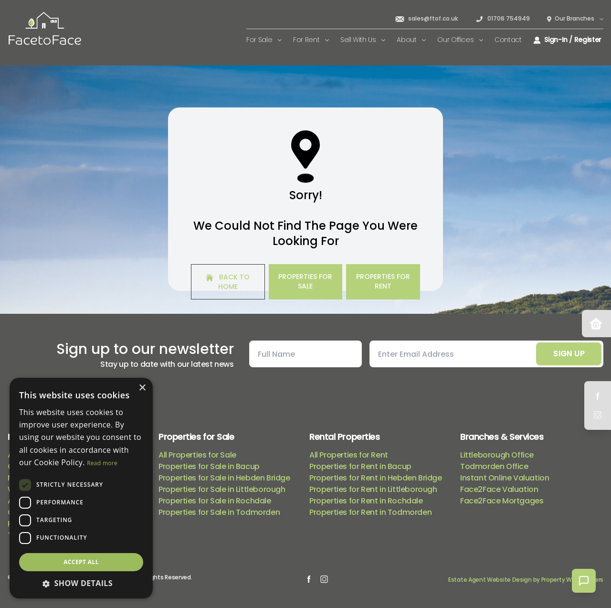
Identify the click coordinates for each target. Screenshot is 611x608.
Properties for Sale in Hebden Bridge (224, 477)
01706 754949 (502, 18)
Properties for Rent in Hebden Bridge (375, 477)
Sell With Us (362, 39)
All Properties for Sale (197, 454)
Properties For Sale (305, 281)
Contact (508, 39)
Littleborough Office (497, 454)
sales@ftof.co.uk (426, 18)
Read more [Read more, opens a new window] (102, 463)
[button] (81, 583)
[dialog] (81, 488)
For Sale (264, 39)
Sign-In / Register (567, 39)
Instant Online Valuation (504, 477)
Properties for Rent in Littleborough (373, 489)
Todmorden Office (494, 466)
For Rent (311, 39)
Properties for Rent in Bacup (360, 466)
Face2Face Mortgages (501, 500)
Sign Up (568, 353)
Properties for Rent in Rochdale (366, 500)
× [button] (142, 388)
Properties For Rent (383, 281)
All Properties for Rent (348, 454)
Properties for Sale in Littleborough (221, 489)
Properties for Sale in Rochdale (214, 500)
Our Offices (460, 39)
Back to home (228, 281)
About (411, 39)
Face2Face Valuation (499, 489)
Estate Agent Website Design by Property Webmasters (525, 580)
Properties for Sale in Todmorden (219, 512)
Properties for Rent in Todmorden (370, 512)
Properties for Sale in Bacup (209, 466)
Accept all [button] (81, 562)
